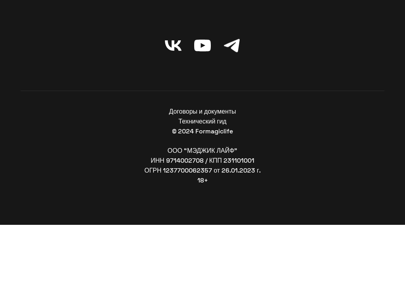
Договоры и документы (202, 111)
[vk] (173, 45)
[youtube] (202, 45)
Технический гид (202, 121)
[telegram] (232, 45)
